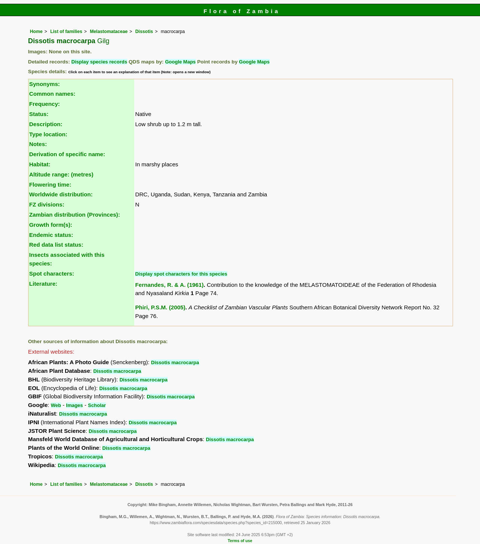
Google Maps (180, 62)
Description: (46, 124)
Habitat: (40, 164)
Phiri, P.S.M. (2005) (160, 307)
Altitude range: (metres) (61, 174)
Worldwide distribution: (61, 194)
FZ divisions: (46, 204)
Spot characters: (51, 273)
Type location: (48, 134)
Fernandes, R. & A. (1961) (169, 285)
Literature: (43, 283)
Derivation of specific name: (67, 154)
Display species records (99, 62)
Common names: (52, 93)
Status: (38, 114)
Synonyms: (44, 84)
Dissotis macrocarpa (175, 362)
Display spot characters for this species (181, 274)
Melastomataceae (109, 31)
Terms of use (240, 540)
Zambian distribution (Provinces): (74, 214)
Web (56, 405)
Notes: (38, 144)
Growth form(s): (50, 225)
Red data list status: (56, 244)
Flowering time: (50, 184)
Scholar (97, 405)
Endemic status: (51, 235)
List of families (66, 31)
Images (74, 405)
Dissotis (144, 31)
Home (36, 31)
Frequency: (44, 104)
